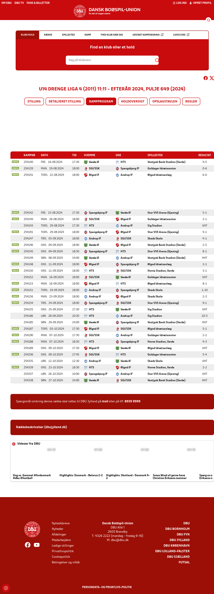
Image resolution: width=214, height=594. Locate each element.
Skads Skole (155, 238)
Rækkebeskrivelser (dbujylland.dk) (41, 427)
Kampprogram (101, 101)
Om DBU (6, 3)
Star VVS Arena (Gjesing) (163, 213)
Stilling (34, 101)
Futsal (184, 562)
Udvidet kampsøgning (148, 34)
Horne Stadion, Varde (161, 271)
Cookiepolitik (61, 556)
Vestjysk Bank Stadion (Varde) (166, 162)
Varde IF (94, 162)
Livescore (181, 34)
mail (105, 401)
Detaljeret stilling (65, 101)
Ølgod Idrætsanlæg (160, 175)
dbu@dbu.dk (120, 540)
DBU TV (19, 3)
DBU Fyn (183, 534)
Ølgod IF (94, 175)
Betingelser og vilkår (66, 562)
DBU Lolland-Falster (172, 551)
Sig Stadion (155, 225)
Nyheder (57, 528)
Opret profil (200, 3)
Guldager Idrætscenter (162, 168)
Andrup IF (127, 175)
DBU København (177, 545)
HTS (123, 162)
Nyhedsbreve (61, 523)
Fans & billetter (38, 3)
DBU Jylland (180, 540)
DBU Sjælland (178, 556)
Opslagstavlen (164, 101)
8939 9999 (132, 401)
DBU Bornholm (177, 528)
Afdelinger (59, 534)
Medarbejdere (61, 540)
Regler (191, 101)
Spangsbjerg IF (130, 168)
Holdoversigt (132, 101)
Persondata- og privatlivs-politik (107, 587)
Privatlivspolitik (63, 551)
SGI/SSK (94, 168)
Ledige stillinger (63, 545)
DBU (186, 523)
